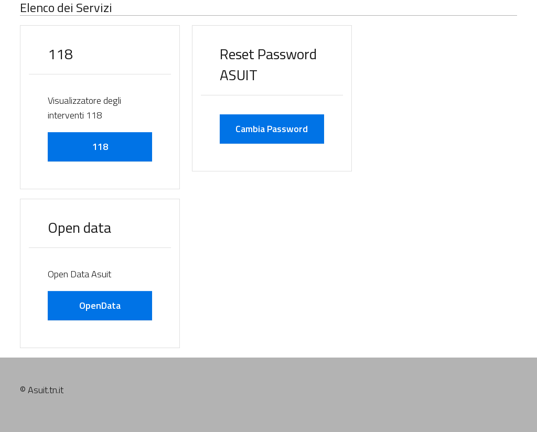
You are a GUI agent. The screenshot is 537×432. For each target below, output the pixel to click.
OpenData (100, 305)
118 (100, 146)
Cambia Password (271, 129)
